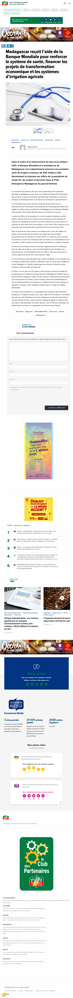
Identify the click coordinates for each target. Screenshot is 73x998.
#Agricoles (25, 140)
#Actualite (16, 13)
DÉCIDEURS (6, 959)
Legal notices (29, 990)
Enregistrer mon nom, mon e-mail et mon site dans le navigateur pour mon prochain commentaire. (36, 388)
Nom (11, 363)
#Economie (49, 140)
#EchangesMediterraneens (12, 10)
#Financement (49, 615)
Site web (11, 379)
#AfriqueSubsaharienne (12, 613)
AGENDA (6, 915)
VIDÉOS (5, 938)
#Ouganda (47, 613)
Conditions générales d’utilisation (45, 990)
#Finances (17, 615)
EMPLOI (5, 949)
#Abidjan (7, 13)
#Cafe (65, 613)
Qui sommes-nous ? (10, 990)
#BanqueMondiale (37, 140)
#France (26, 10)
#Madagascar (16, 142)
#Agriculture (57, 613)
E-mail (11, 371)
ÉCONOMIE (6, 906)
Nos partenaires (9, 898)
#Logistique (35, 10)
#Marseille (45, 10)
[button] (68, 105)
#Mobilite (55, 10)
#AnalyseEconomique (30, 613)
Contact (20, 990)
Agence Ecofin (32, 147)
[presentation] (23, 397)
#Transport (64, 10)
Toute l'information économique (18, 3)
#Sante (57, 140)
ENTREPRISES (7, 924)
